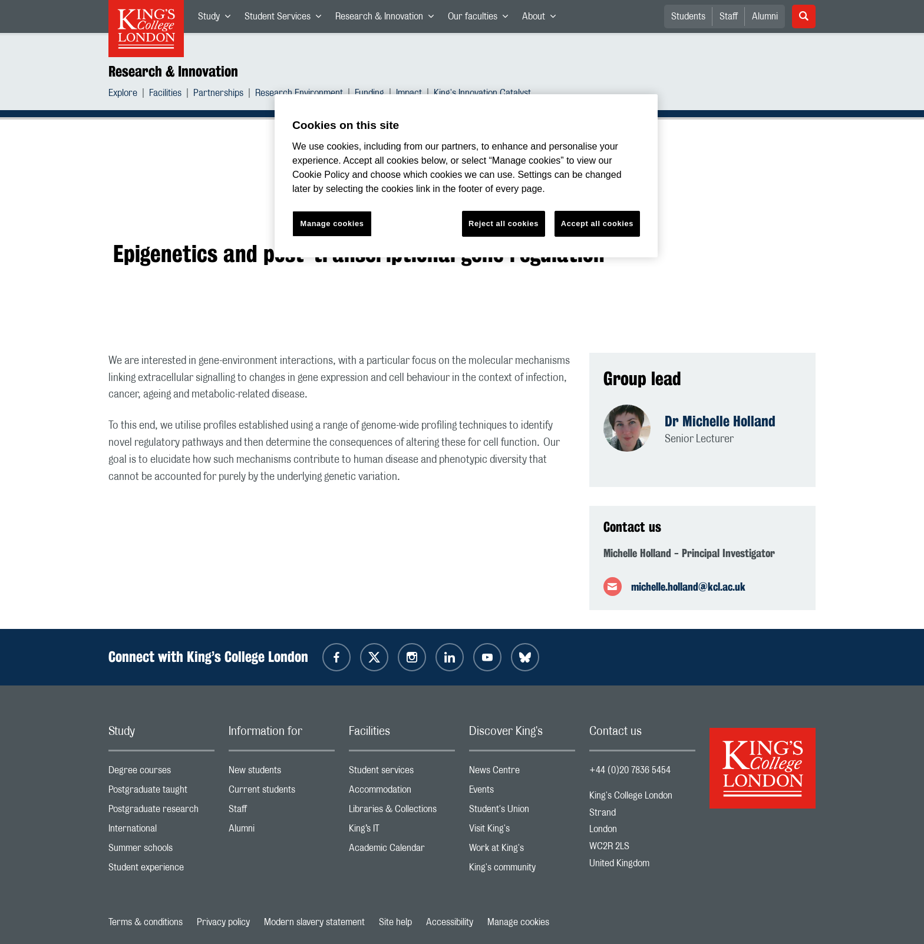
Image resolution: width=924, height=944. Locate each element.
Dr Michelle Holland (720, 421)
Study (217, 19)
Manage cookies (518, 922)
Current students (282, 792)
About (542, 19)
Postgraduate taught (161, 792)
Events (522, 792)
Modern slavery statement (314, 922)
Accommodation (402, 792)
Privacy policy (223, 922)
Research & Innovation (388, 19)
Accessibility (449, 922)
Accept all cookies (597, 223)
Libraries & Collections (402, 811)
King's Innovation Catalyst (482, 94)
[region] (466, 175)
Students (688, 16)
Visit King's (522, 831)
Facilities (165, 94)
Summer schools (161, 850)
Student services (402, 773)
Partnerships (218, 94)
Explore (122, 94)
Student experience (161, 870)
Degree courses (161, 773)
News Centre (522, 773)
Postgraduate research (161, 811)
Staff (729, 16)
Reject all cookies (503, 223)
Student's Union (522, 811)
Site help (395, 922)
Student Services (286, 19)
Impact (409, 94)
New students (282, 773)
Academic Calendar (402, 850)
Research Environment (299, 94)
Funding (369, 94)
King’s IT (402, 831)
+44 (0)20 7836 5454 (630, 770)
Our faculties (481, 19)
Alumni (765, 16)
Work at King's (522, 850)
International (161, 831)
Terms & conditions (145, 922)
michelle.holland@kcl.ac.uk (688, 586)
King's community (522, 870)
